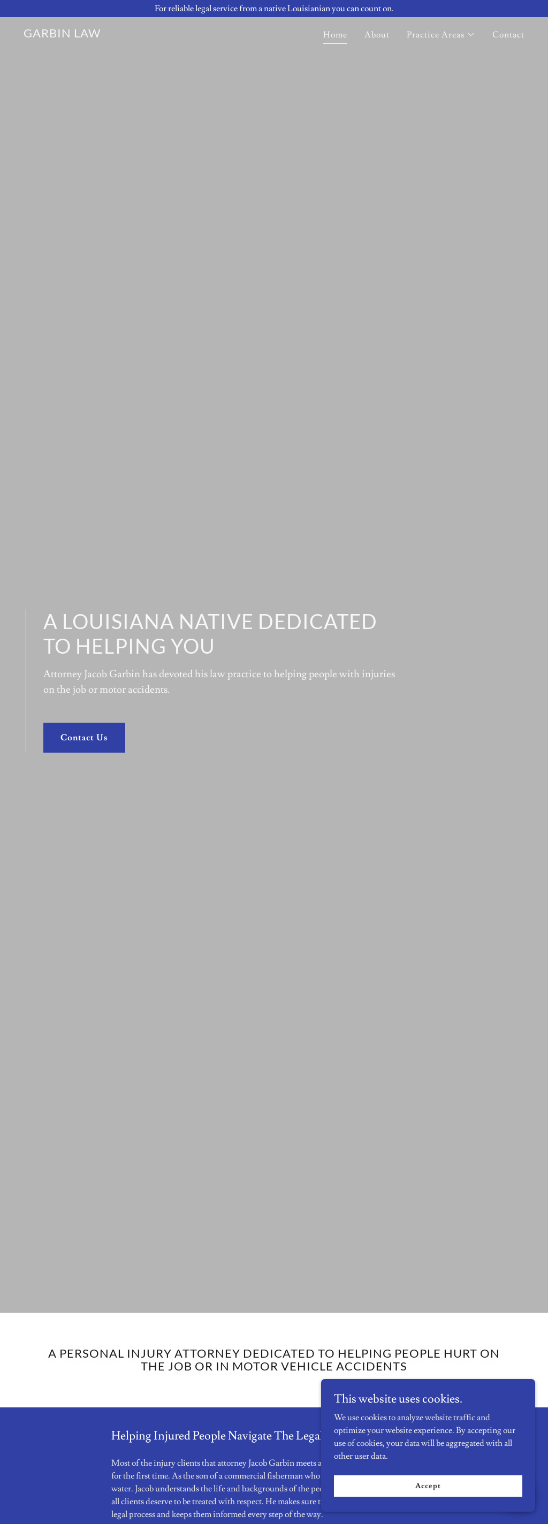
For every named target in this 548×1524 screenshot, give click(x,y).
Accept (427, 1507)
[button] (441, 34)
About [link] (377, 34)
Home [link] (335, 34)
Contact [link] (508, 34)
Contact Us (84, 737)
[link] (62, 34)
